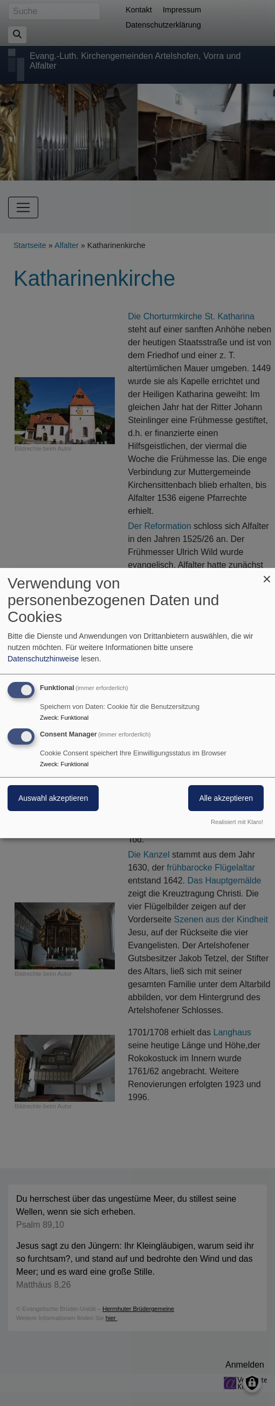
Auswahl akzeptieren (53, 798)
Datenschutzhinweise (43, 658)
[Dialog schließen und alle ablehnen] (267, 574)
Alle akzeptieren (226, 798)
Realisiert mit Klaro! (237, 822)
